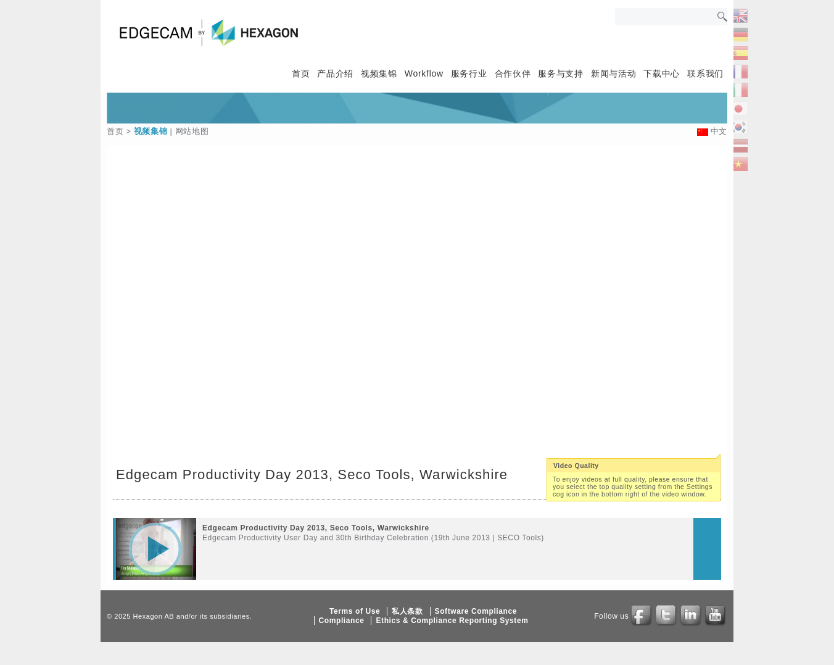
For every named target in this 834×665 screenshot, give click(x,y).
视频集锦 (379, 73)
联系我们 (705, 73)
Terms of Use (354, 611)
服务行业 (469, 73)
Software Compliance (476, 611)
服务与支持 (561, 73)
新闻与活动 (614, 73)
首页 (301, 73)
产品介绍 (335, 73)
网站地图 (192, 131)
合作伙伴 (513, 73)
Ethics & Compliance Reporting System (452, 620)
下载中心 (661, 73)
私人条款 (407, 611)
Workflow (424, 73)
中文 (719, 131)
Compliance (342, 620)
